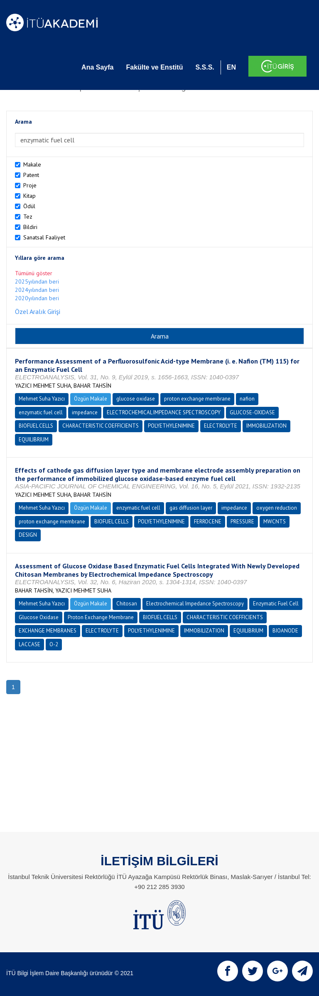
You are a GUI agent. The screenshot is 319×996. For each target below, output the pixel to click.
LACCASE (29, 644)
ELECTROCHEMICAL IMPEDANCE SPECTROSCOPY (164, 412)
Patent (31, 175)
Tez (27, 216)
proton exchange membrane (197, 398)
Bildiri (30, 227)
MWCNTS (274, 521)
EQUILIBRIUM (34, 439)
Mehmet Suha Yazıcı (42, 398)
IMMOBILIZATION (266, 425)
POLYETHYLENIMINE (171, 425)
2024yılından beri (37, 290)
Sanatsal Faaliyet (44, 237)
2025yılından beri (37, 281)
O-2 (53, 644)
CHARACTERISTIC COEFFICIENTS (100, 425)
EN (231, 67)
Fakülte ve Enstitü (154, 67)
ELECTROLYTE (220, 425)
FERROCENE (207, 521)
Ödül (29, 206)
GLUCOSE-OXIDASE (252, 412)
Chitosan (126, 603)
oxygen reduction (276, 507)
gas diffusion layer (190, 507)
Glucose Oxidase (39, 617)
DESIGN (28, 534)
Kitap (29, 195)
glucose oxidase (135, 398)
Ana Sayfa (97, 67)
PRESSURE (242, 521)
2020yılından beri (37, 298)
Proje (30, 185)
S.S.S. (204, 67)
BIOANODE (285, 630)
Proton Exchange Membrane (101, 617)
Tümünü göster (33, 273)
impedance (85, 412)
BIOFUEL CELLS (36, 425)
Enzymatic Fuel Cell (276, 603)
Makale (32, 164)
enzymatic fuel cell (41, 412)
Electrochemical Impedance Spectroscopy (195, 603)
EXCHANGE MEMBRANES (47, 630)
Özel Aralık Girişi (37, 311)
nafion (247, 398)
